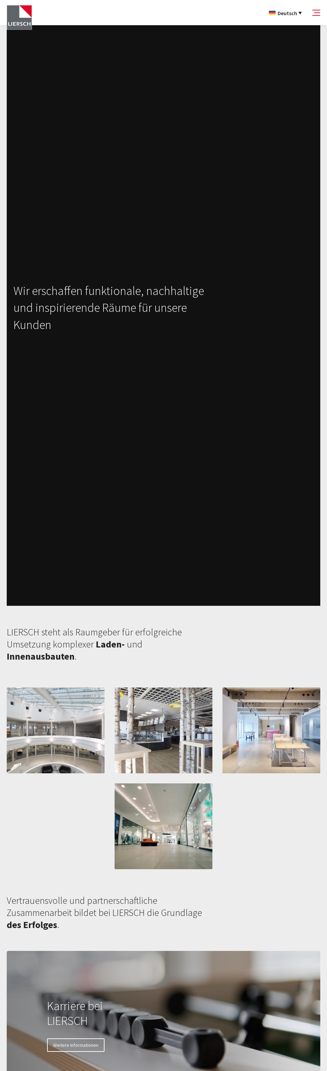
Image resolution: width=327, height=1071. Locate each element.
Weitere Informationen (75, 1045)
